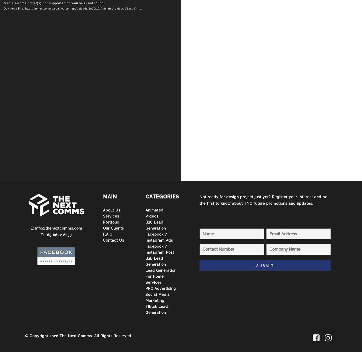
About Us (111, 210)
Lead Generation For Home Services (161, 276)
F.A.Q (107, 234)
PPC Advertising (161, 289)
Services (111, 216)
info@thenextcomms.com (58, 228)
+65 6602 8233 (58, 235)
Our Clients (113, 228)
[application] (90, 90)
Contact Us (113, 240)
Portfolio (111, 222)
